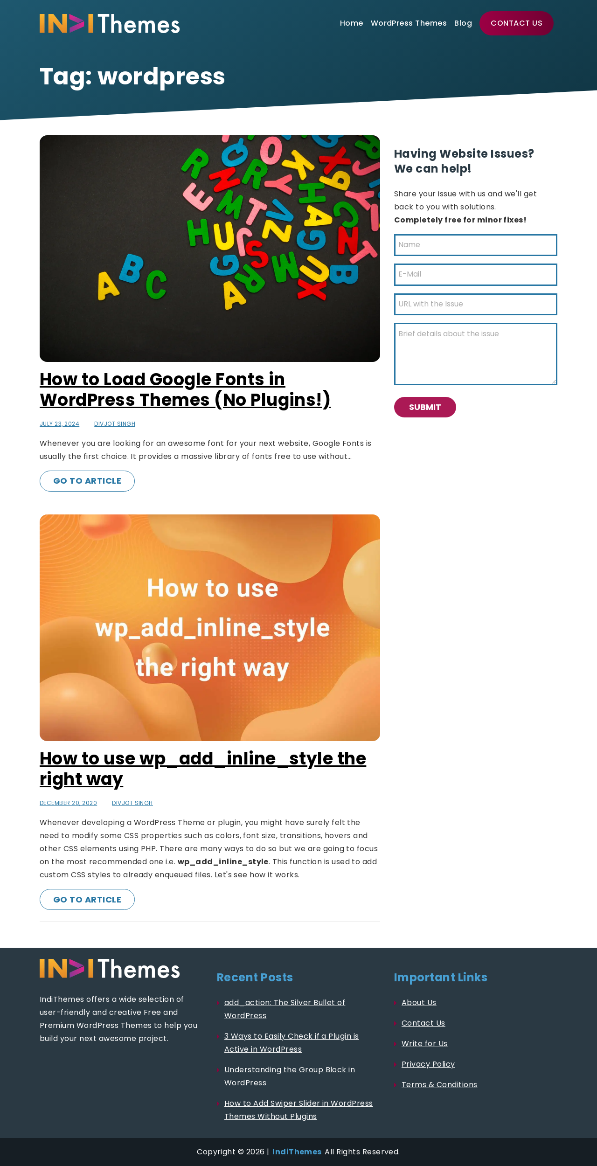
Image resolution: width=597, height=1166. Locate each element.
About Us (419, 1002)
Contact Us (516, 23)
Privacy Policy (428, 1064)
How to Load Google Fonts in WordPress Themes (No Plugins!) (185, 390)
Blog (463, 23)
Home (351, 23)
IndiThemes (297, 1151)
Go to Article (87, 480)
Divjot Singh (114, 424)
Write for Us (425, 1043)
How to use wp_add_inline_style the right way (203, 769)
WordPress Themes (409, 23)
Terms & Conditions (440, 1084)
